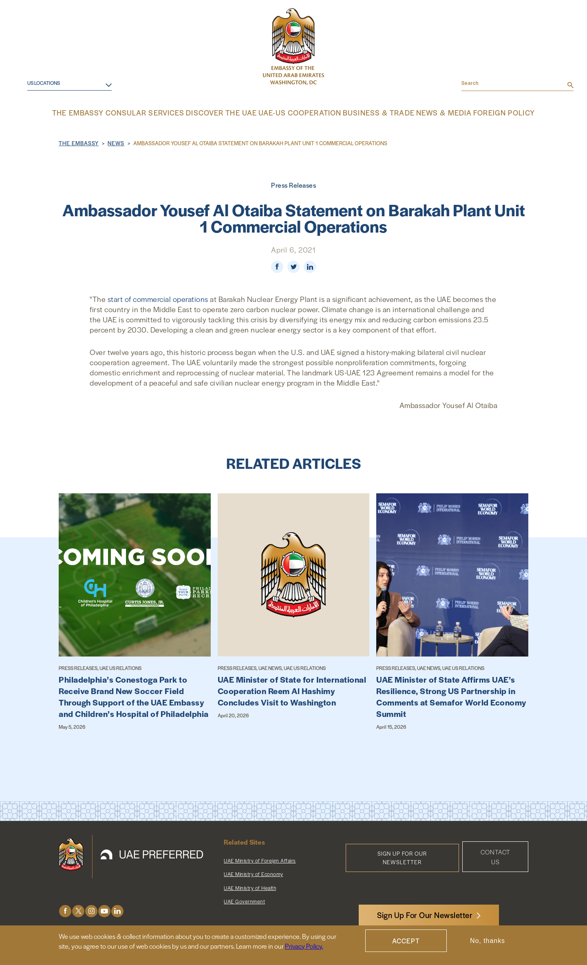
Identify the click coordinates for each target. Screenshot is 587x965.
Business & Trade (370, 112)
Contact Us (495, 856)
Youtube (104, 910)
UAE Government (244, 900)
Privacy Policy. (304, 946)
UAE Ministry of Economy (253, 873)
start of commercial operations (159, 298)
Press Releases (293, 184)
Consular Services (159, 112)
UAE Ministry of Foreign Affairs (260, 859)
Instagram (91, 910)
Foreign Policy (486, 112)
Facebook (65, 910)
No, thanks (487, 940)
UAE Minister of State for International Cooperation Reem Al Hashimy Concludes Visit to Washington (292, 690)
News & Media (430, 112)
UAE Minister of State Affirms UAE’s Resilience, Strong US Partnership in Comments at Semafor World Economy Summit (451, 696)
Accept (406, 940)
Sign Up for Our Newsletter (402, 857)
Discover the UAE (228, 112)
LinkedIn (117, 910)
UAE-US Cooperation (299, 112)
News (116, 142)
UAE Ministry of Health (250, 887)
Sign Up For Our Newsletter (424, 915)
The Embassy (97, 112)
